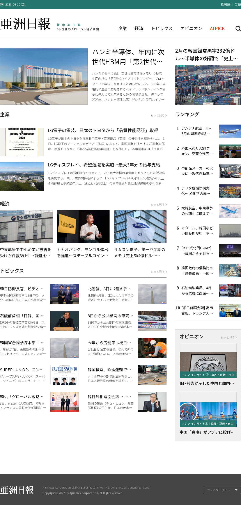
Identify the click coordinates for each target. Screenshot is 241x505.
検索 (238, 28)
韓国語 (225, 4)
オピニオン (191, 28)
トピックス (162, 28)
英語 (238, 4)
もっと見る (159, 115)
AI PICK (217, 28)
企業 (122, 28)
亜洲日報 (26, 24)
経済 (139, 28)
